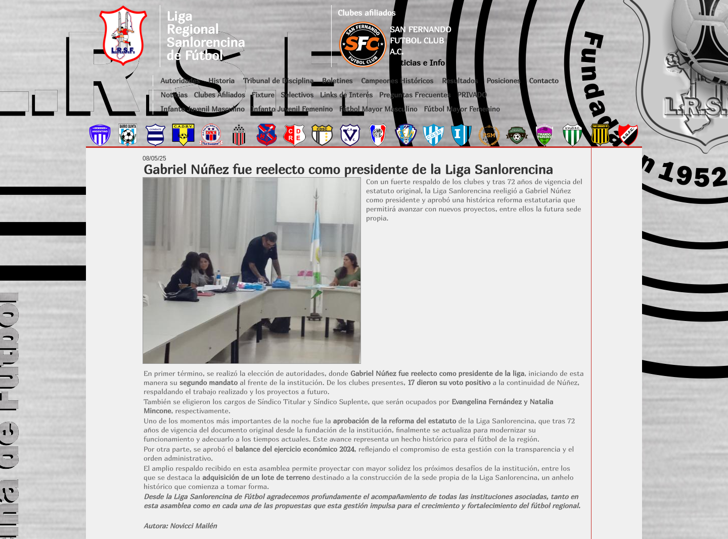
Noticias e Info (417, 63)
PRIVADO (472, 94)
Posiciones (503, 80)
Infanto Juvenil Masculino (203, 108)
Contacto (543, 80)
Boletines (337, 80)
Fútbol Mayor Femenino (462, 108)
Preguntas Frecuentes (415, 94)
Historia (221, 80)
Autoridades (180, 80)
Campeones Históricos (397, 80)
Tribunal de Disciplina (278, 80)
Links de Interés (346, 94)
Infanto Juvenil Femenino (292, 108)
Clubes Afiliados (219, 94)
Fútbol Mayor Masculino (378, 108)
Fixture (262, 94)
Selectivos (297, 94)
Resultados (460, 80)
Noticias (174, 94)
